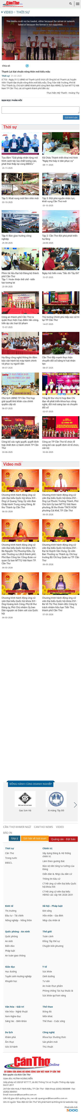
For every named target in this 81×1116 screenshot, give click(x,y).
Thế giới (47, 931)
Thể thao (47, 1006)
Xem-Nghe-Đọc (13, 1016)
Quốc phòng (11, 936)
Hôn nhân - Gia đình (52, 915)
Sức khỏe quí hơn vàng (54, 995)
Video (8, 12)
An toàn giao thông (15, 955)
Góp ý (14, 838)
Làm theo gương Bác (53, 861)
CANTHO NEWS (43, 827)
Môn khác (47, 1016)
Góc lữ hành (11, 1046)
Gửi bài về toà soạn (34, 838)
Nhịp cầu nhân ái (51, 920)
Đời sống (47, 910)
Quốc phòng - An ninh (17, 931)
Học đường (11, 971)
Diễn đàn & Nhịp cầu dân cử (57, 873)
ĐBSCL (8, 862)
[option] (25, 801)
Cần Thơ (9, 853)
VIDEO (60, 827)
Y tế (44, 966)
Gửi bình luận (71, 117)
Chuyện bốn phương (52, 945)
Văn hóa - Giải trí (14, 1006)
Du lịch (9, 1032)
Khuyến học (11, 981)
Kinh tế (9, 905)
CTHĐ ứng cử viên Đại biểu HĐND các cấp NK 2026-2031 (57, 893)
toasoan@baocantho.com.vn (22, 1094)
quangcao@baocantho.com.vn (52, 1098)
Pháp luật (10, 950)
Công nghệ (48, 1032)
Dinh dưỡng (48, 976)
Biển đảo (10, 945)
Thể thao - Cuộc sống (53, 1021)
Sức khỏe (47, 971)
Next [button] (75, 805)
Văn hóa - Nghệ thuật (16, 1011)
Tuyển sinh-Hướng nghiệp (18, 976)
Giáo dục (10, 966)
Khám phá (10, 1037)
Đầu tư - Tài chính (14, 915)
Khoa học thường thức (54, 1037)
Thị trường (10, 910)
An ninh (9, 941)
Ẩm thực (9, 1041)
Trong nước (11, 857)
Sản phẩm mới (50, 1041)
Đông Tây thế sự (51, 941)
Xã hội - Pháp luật (52, 905)
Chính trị (47, 848)
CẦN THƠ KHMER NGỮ (17, 827)
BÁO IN (7, 832)
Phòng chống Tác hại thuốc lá (57, 990)
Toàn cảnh (47, 936)
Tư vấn (46, 981)
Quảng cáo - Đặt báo (63, 839)
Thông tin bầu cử (51, 878)
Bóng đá (46, 1011)
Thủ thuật (47, 1046)
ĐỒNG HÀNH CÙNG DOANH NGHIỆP (31, 783)
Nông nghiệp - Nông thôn (18, 920)
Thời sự (22, 12)
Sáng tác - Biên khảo (16, 1021)
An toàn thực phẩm (52, 985)
